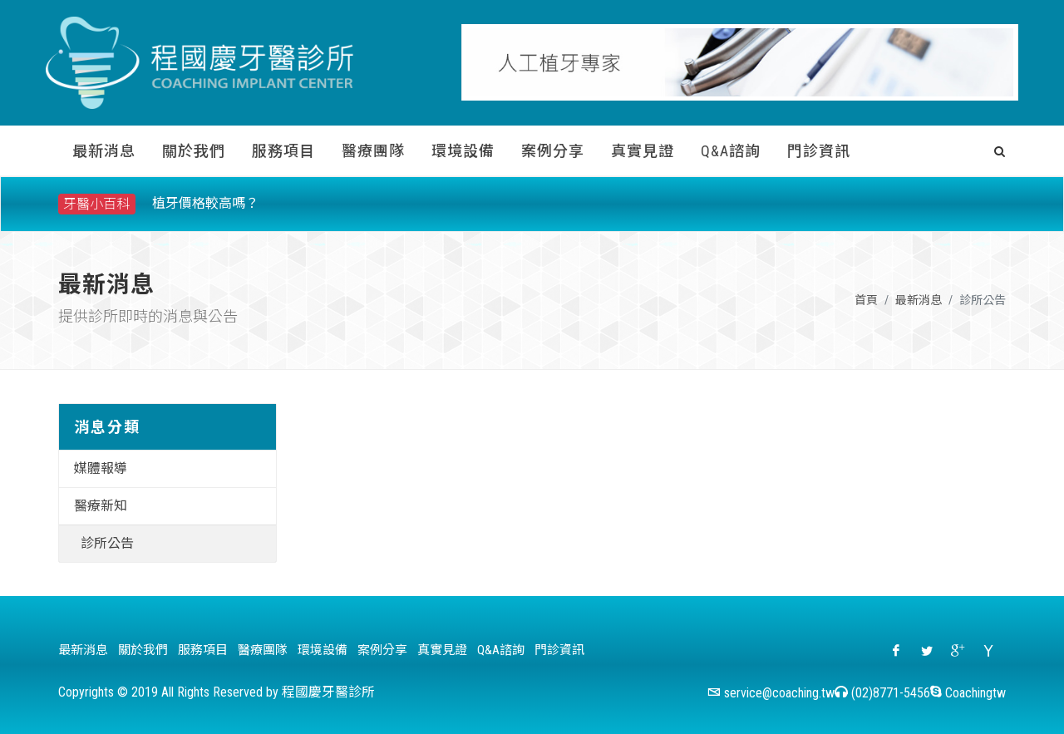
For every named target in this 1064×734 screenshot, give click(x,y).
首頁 (866, 300)
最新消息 (918, 300)
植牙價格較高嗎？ (205, 203)
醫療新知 (100, 506)
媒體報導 (100, 468)
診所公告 (107, 543)
